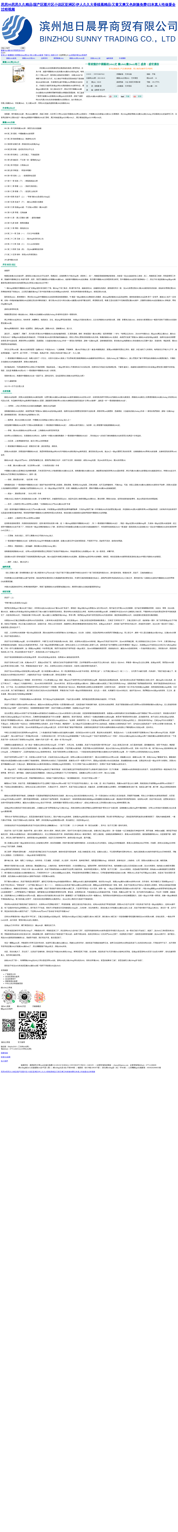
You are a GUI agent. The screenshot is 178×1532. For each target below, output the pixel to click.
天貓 (127, 96)
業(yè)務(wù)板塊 (36, 55)
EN (4, 53)
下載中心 (47, 55)
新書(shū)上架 (95, 58)
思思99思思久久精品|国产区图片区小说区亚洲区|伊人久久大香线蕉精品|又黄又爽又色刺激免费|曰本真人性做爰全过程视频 (48, 1072)
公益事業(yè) (63, 55)
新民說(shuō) (20, 50)
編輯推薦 (109, 58)
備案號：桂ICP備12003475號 (89, 1068)
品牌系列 (44, 58)
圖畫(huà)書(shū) (7, 50)
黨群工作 (54, 55)
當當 (139, 96)
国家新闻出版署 (11, 981)
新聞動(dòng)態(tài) (22, 55)
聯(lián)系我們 (81, 55)
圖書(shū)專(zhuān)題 (76, 58)
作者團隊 (122, 58)
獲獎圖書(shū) (59, 58)
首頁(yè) (4, 55)
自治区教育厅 (10, 979)
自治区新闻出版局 (12, 977)
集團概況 (11, 55)
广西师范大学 (10, 974)
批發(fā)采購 (5, 1057)
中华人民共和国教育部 (14, 983)
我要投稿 (4, 1053)
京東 (115, 96)
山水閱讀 (72, 55)
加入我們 (4, 1061)
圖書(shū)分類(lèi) (28, 58)
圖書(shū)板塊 (11, 58)
